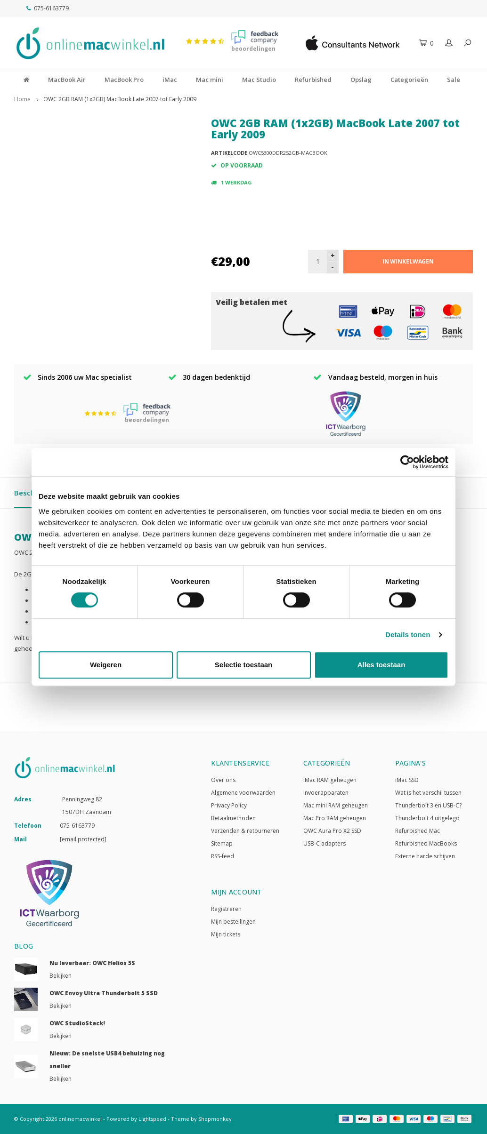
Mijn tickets (225, 934)
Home (22, 99)
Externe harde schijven (425, 856)
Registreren (226, 909)
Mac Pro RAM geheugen (334, 818)
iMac (169, 79)
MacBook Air (67, 79)
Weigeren (106, 665)
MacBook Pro (124, 79)
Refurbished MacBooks (426, 843)
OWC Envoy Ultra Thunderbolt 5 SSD (103, 993)
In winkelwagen (408, 261)
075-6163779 (47, 8)
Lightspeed (152, 1118)
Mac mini (209, 79)
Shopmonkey (215, 1118)
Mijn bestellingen (233, 922)
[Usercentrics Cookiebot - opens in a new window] (407, 462)
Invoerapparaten (326, 793)
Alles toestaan (381, 665)
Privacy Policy (229, 805)
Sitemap (222, 843)
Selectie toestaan (244, 665)
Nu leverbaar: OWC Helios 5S (92, 963)
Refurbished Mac (417, 831)
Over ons (223, 780)
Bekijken (60, 976)
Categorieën (409, 79)
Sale (453, 79)
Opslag (361, 79)
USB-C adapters (324, 843)
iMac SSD (407, 780)
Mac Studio (259, 79)
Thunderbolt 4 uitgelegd (427, 818)
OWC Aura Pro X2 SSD (332, 831)
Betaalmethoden (233, 818)
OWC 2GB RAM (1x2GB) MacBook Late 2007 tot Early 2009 (119, 99)
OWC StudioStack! (77, 1023)
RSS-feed (222, 856)
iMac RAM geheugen (330, 780)
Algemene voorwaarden (243, 793)
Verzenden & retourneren (245, 831)
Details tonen (407, 635)
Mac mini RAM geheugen (335, 805)
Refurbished (313, 79)
